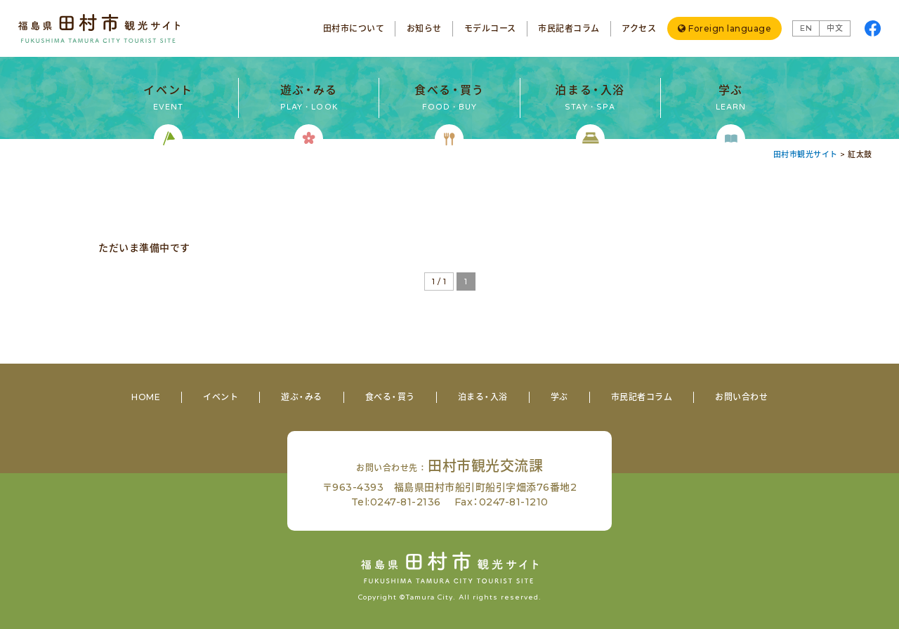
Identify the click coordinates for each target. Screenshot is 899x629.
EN (806, 28)
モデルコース (490, 28)
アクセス (639, 28)
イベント (220, 397)
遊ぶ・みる (301, 397)
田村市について (354, 28)
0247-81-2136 (405, 502)
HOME (145, 397)
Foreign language (729, 28)
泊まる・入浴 (483, 397)
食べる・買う (390, 397)
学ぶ (559, 397)
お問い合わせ (741, 397)
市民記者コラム (569, 28)
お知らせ (424, 28)
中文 (835, 28)
